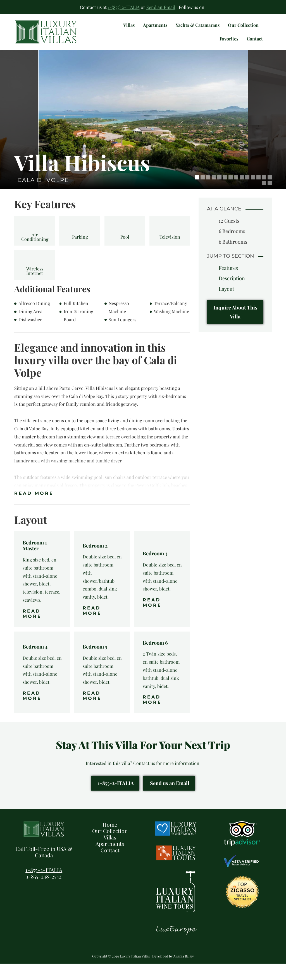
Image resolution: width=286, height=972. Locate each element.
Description (232, 286)
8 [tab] (236, 186)
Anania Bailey (183, 964)
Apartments (110, 852)
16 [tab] (270, 191)
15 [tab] (264, 191)
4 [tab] (214, 186)
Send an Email (160, 7)
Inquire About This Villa (235, 320)
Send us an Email (169, 791)
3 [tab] (208, 186)
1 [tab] (197, 186)
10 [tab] (247, 186)
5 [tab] (219, 186)
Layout (226, 297)
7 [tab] (230, 186)
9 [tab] (242, 186)
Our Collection (110, 839)
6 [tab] (225, 186)
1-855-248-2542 (43, 884)
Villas (110, 845)
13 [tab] (264, 186)
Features (228, 276)
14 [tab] (270, 186)
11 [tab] (253, 186)
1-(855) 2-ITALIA (124, 7)
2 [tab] (203, 186)
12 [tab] (258, 186)
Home (110, 832)
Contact (110, 858)
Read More (34, 501)
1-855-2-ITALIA (116, 791)
